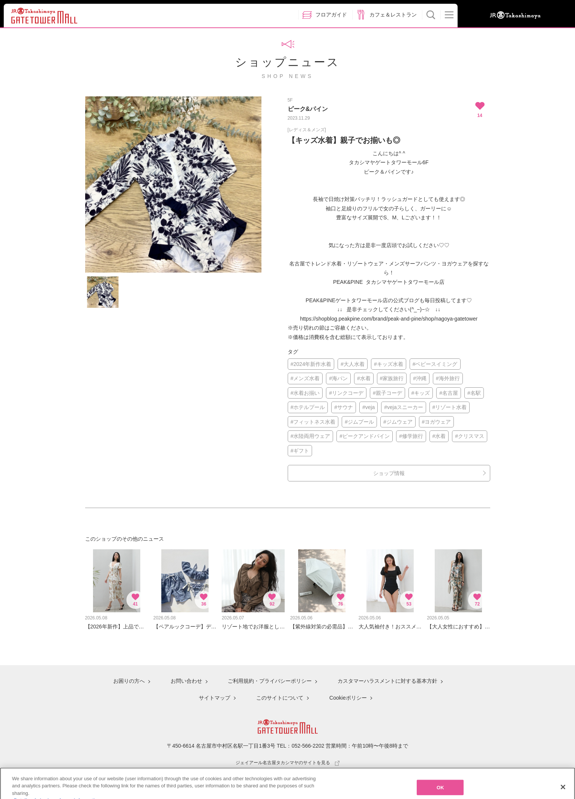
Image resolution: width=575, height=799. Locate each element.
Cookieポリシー (348, 698)
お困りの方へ (129, 681)
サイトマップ (214, 698)
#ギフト (300, 451)
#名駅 (474, 393)
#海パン (338, 378)
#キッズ (420, 393)
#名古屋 (448, 393)
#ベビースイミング (435, 364)
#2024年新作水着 (311, 364)
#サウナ (343, 407)
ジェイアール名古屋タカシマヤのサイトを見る (287, 762)
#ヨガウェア (436, 422)
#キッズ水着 (388, 364)
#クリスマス (469, 436)
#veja (368, 407)
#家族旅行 (392, 378)
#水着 (364, 378)
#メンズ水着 (305, 378)
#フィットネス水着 (313, 422)
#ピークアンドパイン (364, 436)
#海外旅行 (448, 378)
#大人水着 (353, 364)
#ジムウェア (398, 422)
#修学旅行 (411, 436)
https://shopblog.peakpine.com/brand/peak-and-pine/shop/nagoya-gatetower (388, 319)
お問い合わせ (186, 681)
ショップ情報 (389, 473)
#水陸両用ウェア (310, 436)
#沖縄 (419, 378)
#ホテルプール (308, 407)
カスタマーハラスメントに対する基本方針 (387, 681)
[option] (173, 184)
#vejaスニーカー (403, 407)
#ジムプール (359, 422)
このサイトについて (279, 698)
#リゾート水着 (449, 407)
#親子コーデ (387, 393)
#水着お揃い (305, 393)
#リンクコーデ (346, 393)
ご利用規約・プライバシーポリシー (270, 681)
